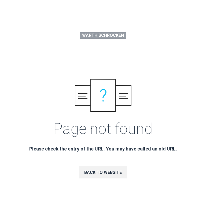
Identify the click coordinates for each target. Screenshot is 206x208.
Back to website (103, 172)
